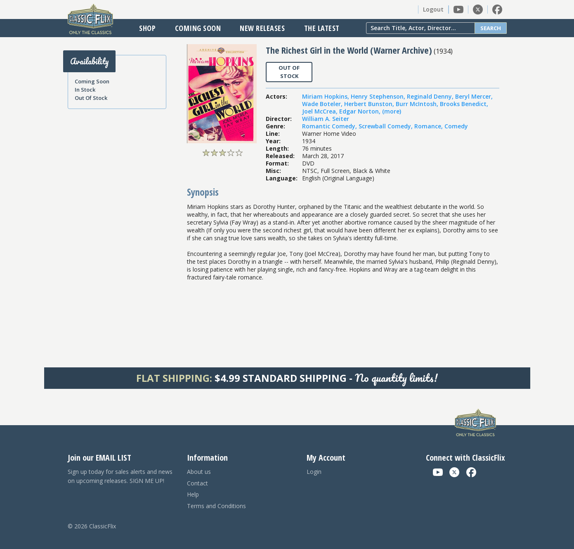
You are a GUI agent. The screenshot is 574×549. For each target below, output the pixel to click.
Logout (433, 9)
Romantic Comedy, (330, 126)
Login (314, 472)
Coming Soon (198, 28)
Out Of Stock (91, 98)
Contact (197, 483)
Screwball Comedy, (386, 126)
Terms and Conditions (216, 506)
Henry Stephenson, (379, 96)
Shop (147, 28)
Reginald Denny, (431, 96)
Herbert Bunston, (370, 104)
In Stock (85, 89)
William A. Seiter (325, 119)
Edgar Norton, (360, 111)
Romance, (429, 126)
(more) (391, 111)
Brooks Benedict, (464, 104)
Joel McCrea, (320, 111)
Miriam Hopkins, (326, 96)
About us (199, 472)
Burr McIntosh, (418, 104)
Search (490, 28)
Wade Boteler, (323, 104)
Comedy (456, 126)
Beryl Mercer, (474, 96)
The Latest (322, 28)
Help (193, 494)
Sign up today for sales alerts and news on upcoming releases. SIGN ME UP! (120, 476)
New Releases (262, 28)
